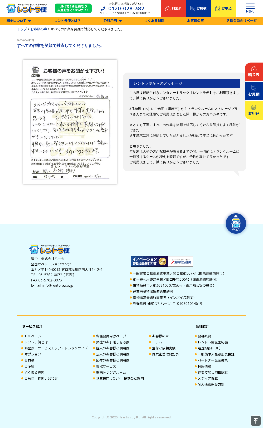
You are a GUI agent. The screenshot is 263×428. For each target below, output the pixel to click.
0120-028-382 (126, 8)
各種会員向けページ (242, 20)
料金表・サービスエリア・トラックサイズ (56, 348)
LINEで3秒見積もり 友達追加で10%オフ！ (73, 8)
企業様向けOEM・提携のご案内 (120, 378)
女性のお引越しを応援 (112, 342)
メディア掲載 (208, 378)
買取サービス (106, 366)
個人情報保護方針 (211, 384)
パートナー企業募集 (213, 360)
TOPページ (32, 336)
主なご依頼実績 (163, 348)
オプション (32, 354)
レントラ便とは (36, 342)
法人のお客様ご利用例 (112, 354)
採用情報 (204, 366)
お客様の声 (195, 20)
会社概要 (204, 336)
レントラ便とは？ (67, 20)
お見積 (29, 360)
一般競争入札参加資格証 (216, 354)
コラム (157, 342)
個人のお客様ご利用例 (112, 348)
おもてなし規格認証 (213, 372)
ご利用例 (110, 20)
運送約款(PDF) (209, 348)
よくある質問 (154, 20)
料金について (16, 20)
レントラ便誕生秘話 (213, 342)
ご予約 (29, 366)
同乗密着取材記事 (165, 354)
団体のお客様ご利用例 (112, 360)
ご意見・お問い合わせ (41, 378)
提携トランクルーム (111, 372)
